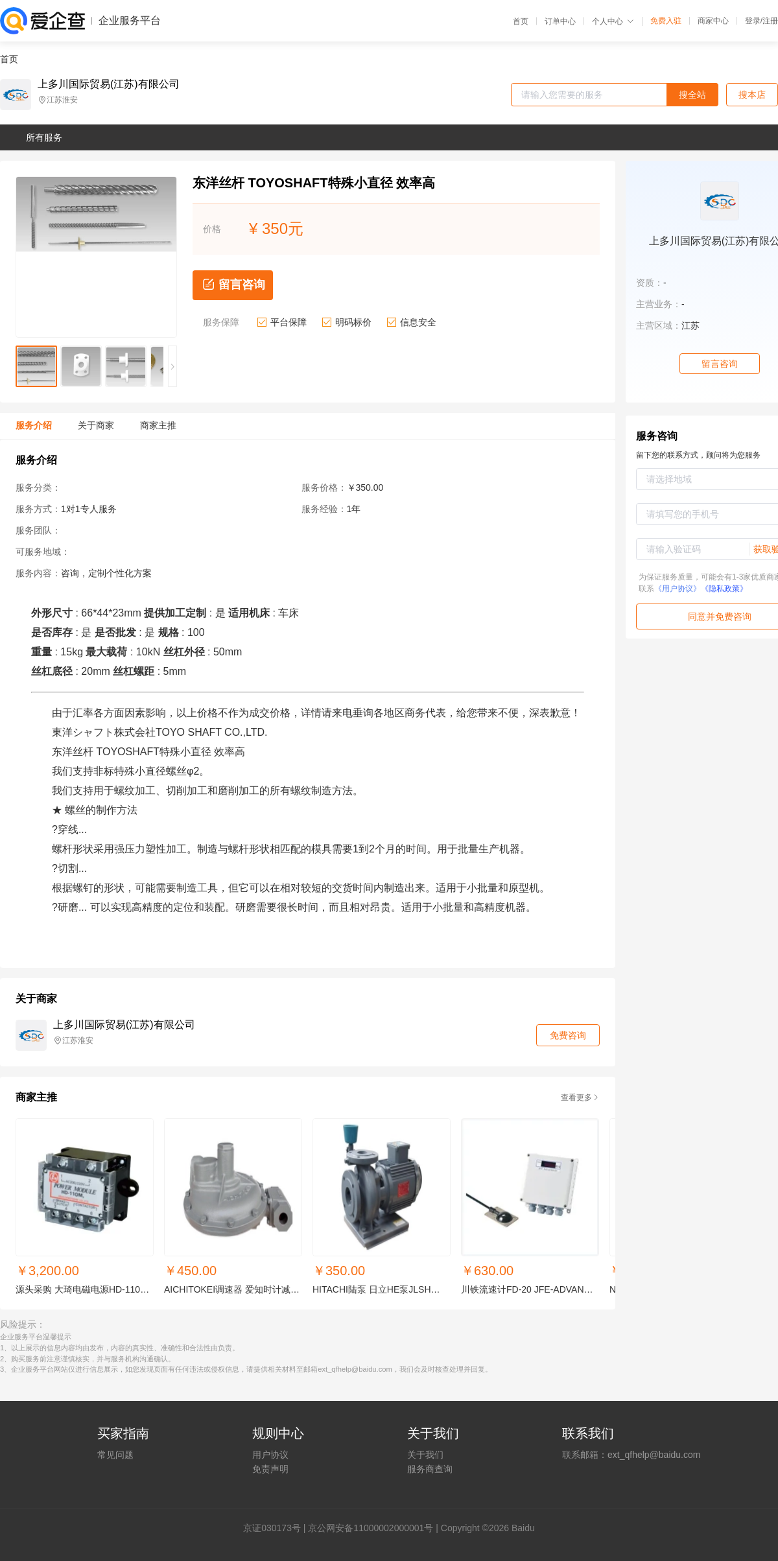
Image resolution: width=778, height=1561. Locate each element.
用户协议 (270, 1455)
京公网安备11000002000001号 (370, 1528)
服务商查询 (430, 1469)
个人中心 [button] (613, 21)
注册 (770, 20)
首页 (520, 21)
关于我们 (425, 1455)
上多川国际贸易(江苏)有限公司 (109, 84)
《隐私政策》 (724, 588)
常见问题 (115, 1455)
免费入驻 (665, 21)
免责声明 (270, 1469)
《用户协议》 (677, 588)
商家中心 (713, 21)
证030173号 (276, 1528)
